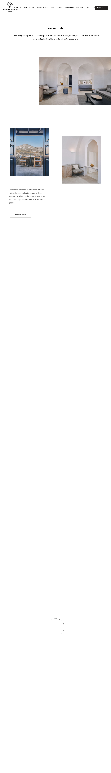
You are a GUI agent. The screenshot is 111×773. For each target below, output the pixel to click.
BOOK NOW (101, 7)
